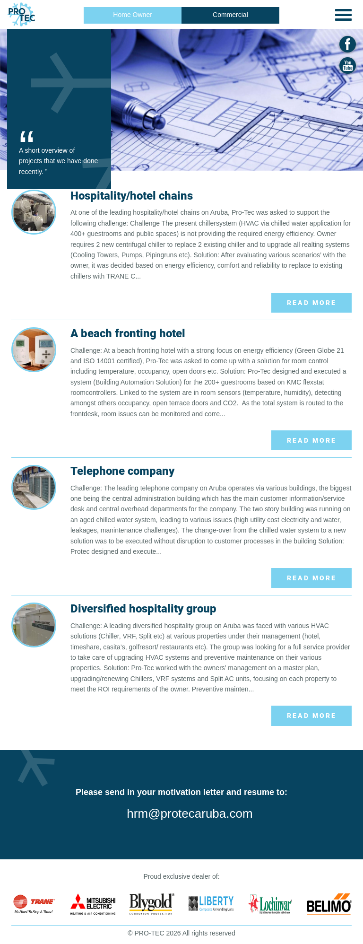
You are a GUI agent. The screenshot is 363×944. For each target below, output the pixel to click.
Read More (312, 302)
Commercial (230, 14)
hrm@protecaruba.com (189, 813)
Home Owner (132, 14)
